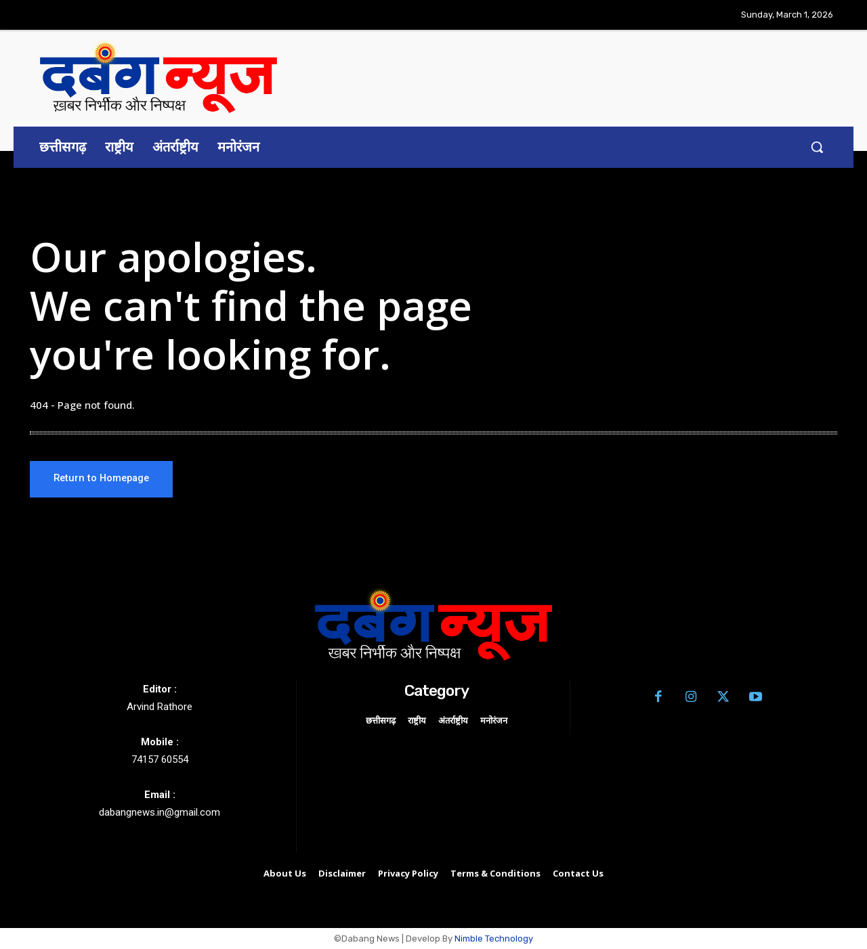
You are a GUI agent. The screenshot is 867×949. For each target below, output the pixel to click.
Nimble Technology (493, 939)
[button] (817, 147)
